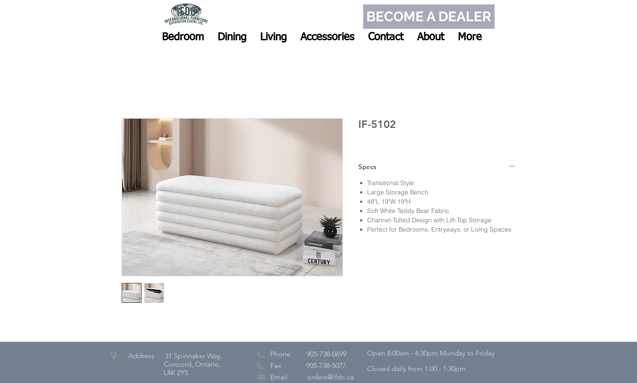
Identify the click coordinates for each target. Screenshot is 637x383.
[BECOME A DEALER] (429, 16)
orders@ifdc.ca (330, 377)
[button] (183, 37)
